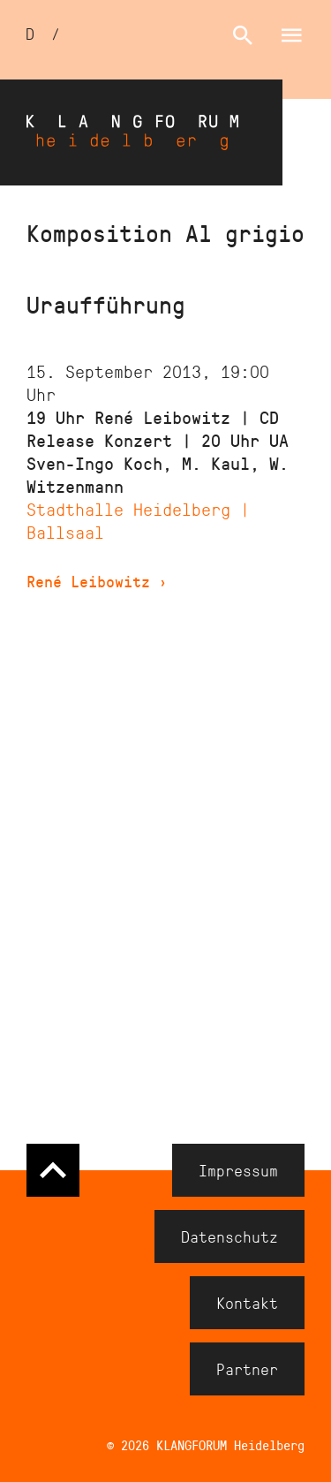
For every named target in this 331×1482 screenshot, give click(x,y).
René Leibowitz (97, 581)
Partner (247, 1369)
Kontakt (247, 1302)
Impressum (238, 1170)
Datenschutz (229, 1236)
